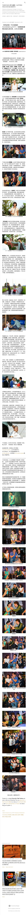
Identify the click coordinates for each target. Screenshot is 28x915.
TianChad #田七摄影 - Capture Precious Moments (12, 6)
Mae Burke (18, 908)
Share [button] (3, 810)
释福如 (6, 816)
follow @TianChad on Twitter (12, 803)
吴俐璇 (13, 814)
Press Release (5, 814)
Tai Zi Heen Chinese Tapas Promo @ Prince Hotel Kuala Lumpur (13, 862)
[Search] (25, 2)
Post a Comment (9, 867)
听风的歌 (9, 814)
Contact (15, 16)
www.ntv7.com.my (6, 449)
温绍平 (19, 814)
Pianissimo (17, 812)
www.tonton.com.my (19, 453)
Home (4, 16)
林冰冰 (16, 814)
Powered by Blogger (14, 906)
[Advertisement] (14, 830)
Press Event (22, 812)
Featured (22, 16)
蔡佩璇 (22, 814)
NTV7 (13, 812)
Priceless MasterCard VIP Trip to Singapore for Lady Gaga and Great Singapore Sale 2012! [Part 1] (13, 891)
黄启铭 (9, 816)
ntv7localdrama (5, 453)
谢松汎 (3, 816)
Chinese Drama (8, 812)
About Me (9, 16)
